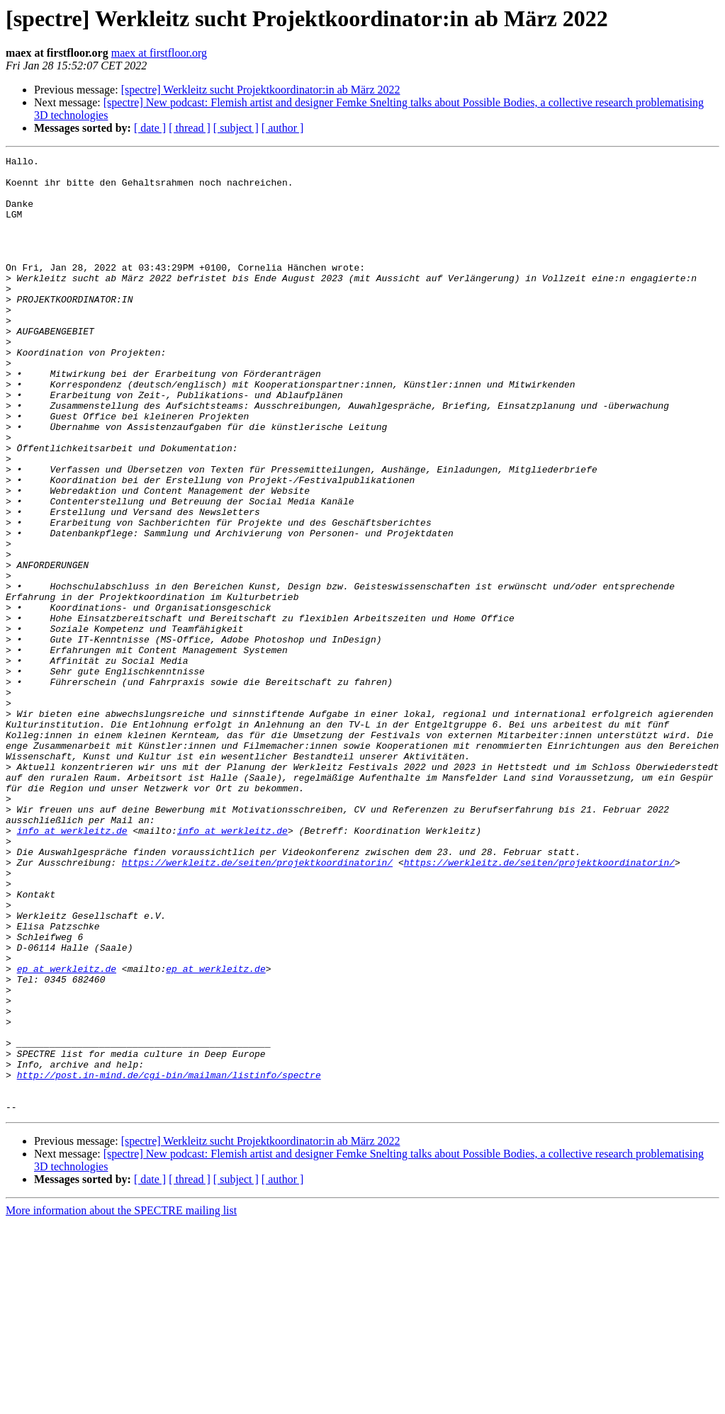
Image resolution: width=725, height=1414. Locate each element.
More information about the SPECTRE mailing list (121, 1402)
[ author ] (283, 128)
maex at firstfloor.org (159, 53)
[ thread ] (189, 128)
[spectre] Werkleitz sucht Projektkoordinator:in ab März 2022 (260, 90)
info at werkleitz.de (72, 966)
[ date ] (150, 128)
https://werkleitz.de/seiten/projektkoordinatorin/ (257, 1004)
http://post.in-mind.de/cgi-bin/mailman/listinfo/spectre (169, 1259)
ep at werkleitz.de (66, 1132)
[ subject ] (236, 128)
